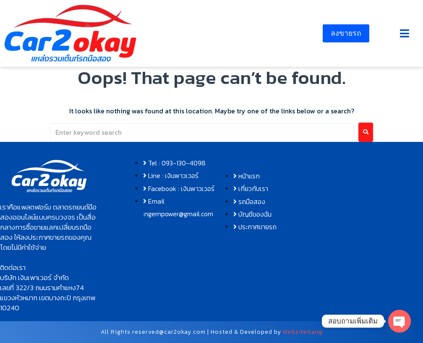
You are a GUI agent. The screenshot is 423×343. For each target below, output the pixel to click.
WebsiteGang (303, 331)
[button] (404, 33)
